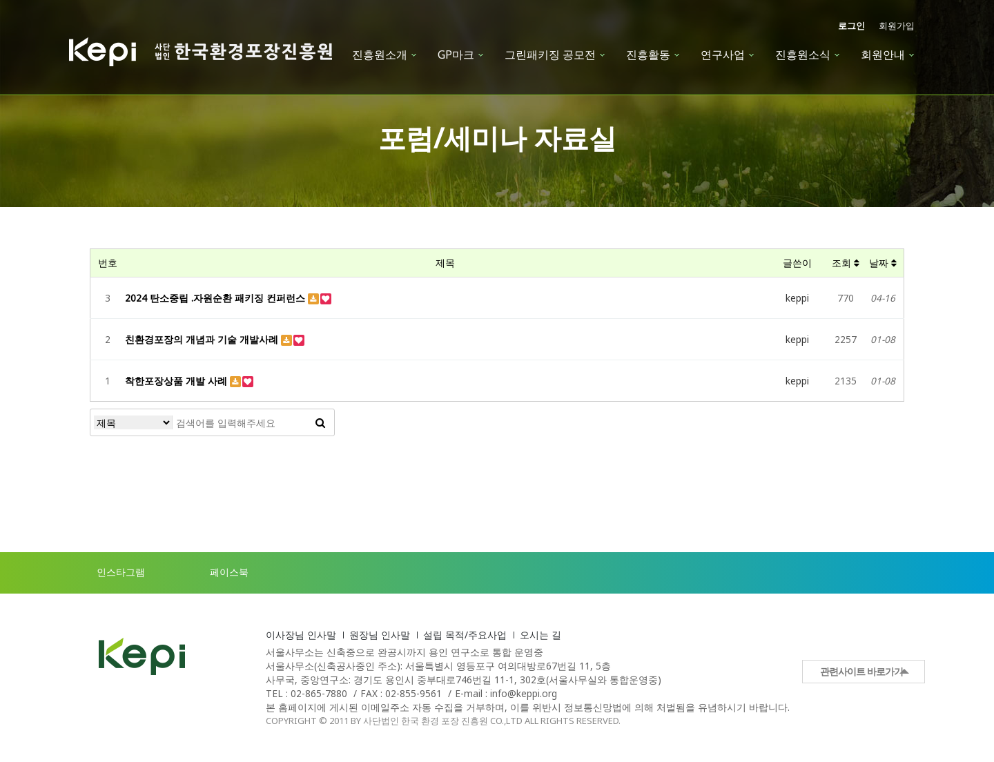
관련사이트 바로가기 (861, 671)
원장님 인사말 (379, 634)
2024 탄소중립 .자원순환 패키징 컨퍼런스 (216, 297)
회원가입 (897, 26)
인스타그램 (107, 572)
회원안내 (883, 54)
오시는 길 (540, 634)
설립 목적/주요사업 (465, 634)
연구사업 (723, 54)
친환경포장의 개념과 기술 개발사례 (203, 339)
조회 (845, 262)
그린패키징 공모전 (550, 54)
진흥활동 (648, 54)
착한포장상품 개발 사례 (177, 380)
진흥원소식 (802, 54)
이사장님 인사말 (301, 634)
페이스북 (215, 572)
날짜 (883, 262)
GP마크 (456, 54)
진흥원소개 (379, 54)
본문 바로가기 (0, 0)
